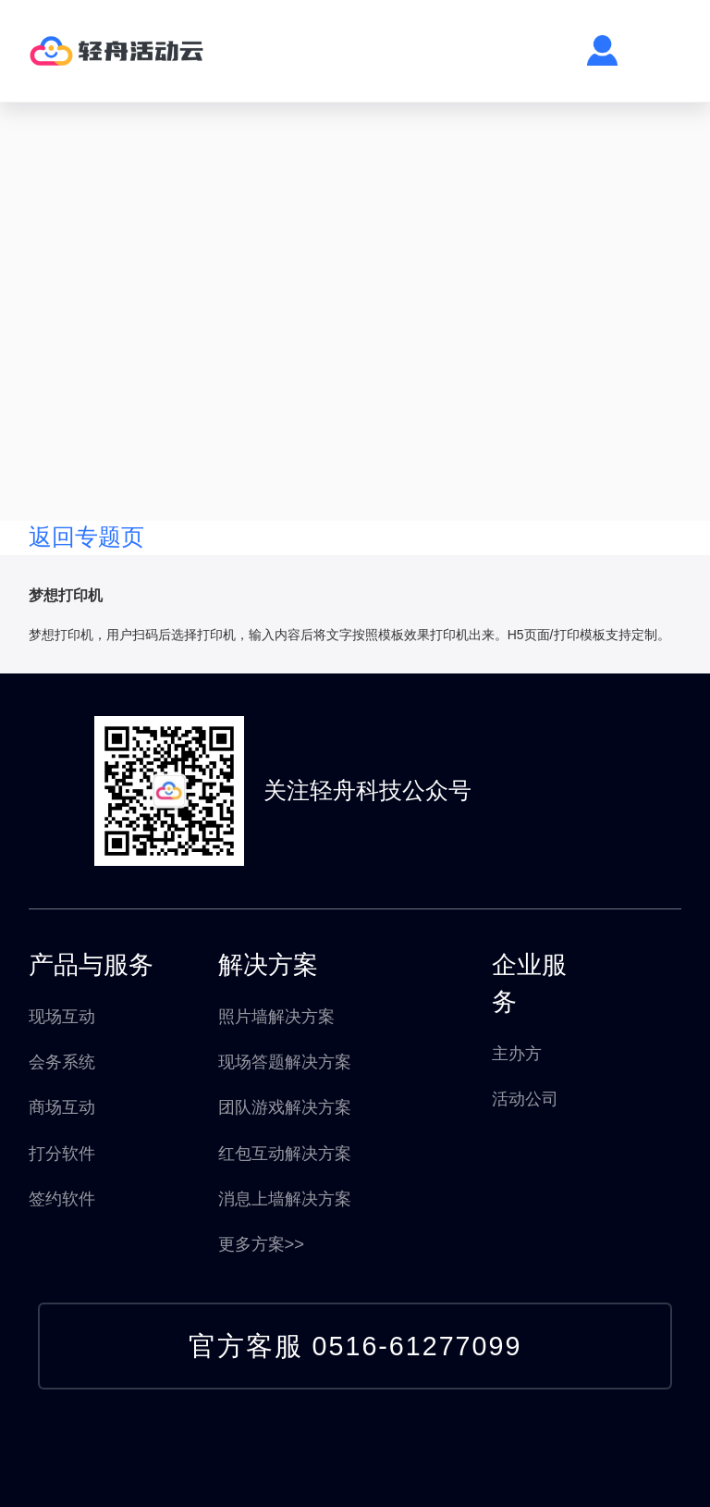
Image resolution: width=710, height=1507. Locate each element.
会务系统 (62, 1061)
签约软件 (62, 1198)
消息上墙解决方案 (284, 1198)
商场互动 (62, 1107)
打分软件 (62, 1153)
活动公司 (525, 1098)
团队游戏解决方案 (284, 1107)
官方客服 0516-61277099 (355, 1346)
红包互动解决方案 (284, 1153)
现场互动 (62, 1016)
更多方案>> (261, 1244)
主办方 (517, 1053)
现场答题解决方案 (284, 1061)
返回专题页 (86, 537)
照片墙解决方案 (276, 1016)
